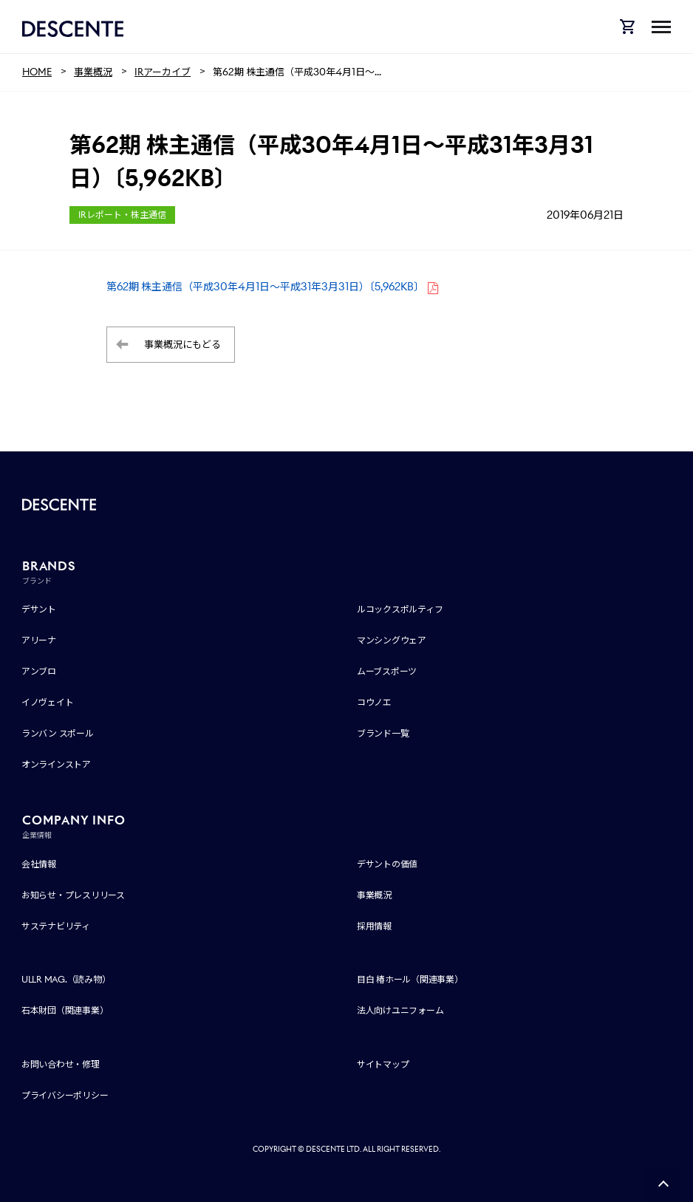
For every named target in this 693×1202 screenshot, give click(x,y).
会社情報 (38, 864)
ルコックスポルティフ (400, 609)
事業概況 (374, 895)
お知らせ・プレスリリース (73, 895)
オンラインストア (56, 764)
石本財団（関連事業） (65, 1010)
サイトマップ (383, 1064)
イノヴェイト (47, 702)
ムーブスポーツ (387, 671)
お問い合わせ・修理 (60, 1064)
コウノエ (374, 702)
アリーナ (38, 640)
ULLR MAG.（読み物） (66, 979)
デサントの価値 (387, 864)
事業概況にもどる (182, 344)
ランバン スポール (57, 733)
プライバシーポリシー (65, 1095)
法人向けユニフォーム (400, 1010)
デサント (38, 609)
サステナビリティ (55, 926)
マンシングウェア (391, 640)
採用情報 (374, 926)
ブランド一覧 (383, 733)
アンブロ (38, 671)
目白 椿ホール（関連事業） (410, 979)
